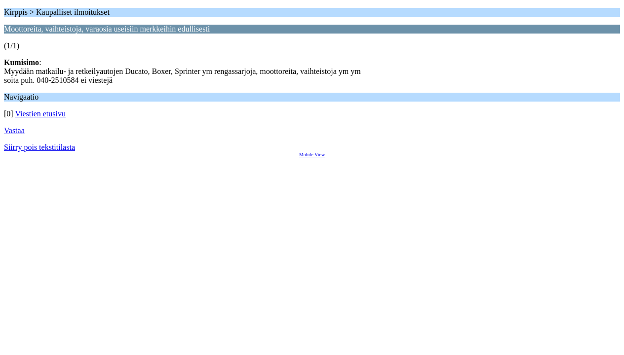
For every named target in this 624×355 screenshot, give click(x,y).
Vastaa (14, 130)
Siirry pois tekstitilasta (39, 147)
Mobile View (312, 154)
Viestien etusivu (40, 113)
